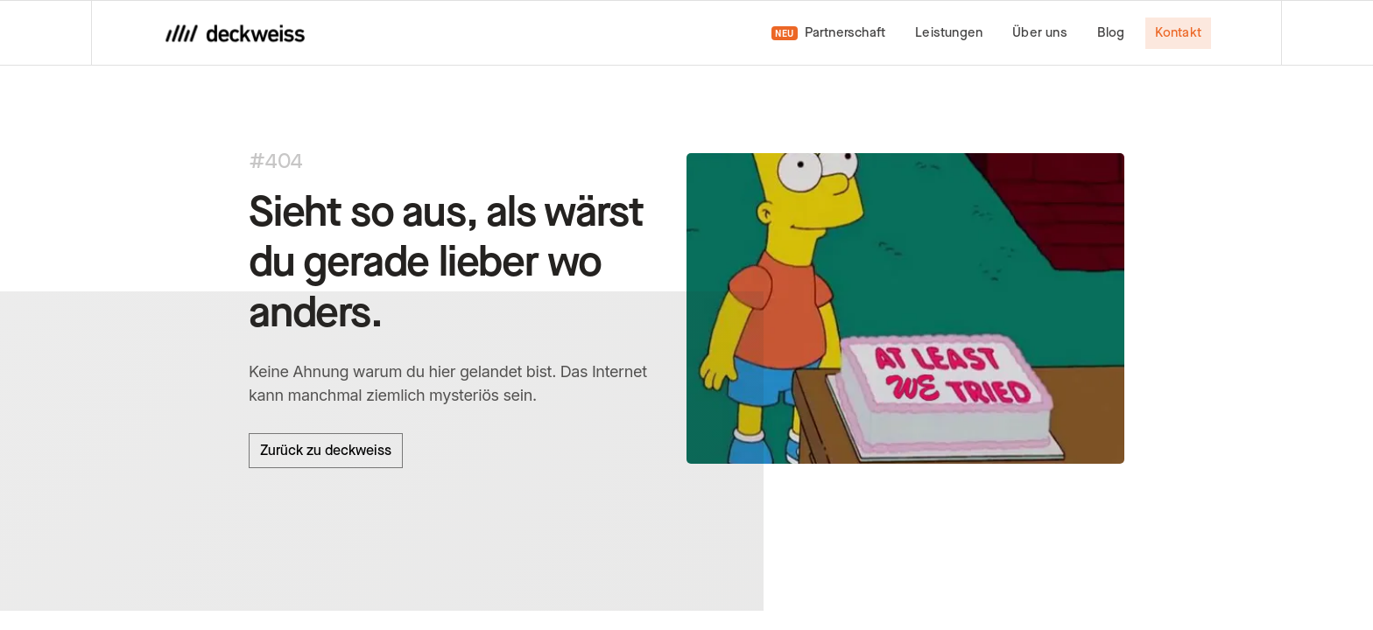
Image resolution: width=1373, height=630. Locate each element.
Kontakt (1178, 32)
